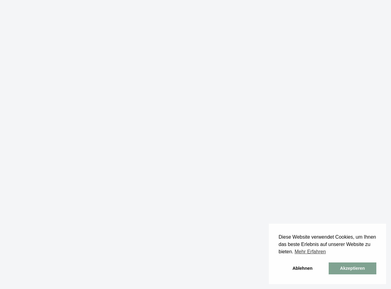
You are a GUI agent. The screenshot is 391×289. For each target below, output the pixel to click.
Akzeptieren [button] (352, 268)
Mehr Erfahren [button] (310, 251)
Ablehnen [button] (302, 268)
